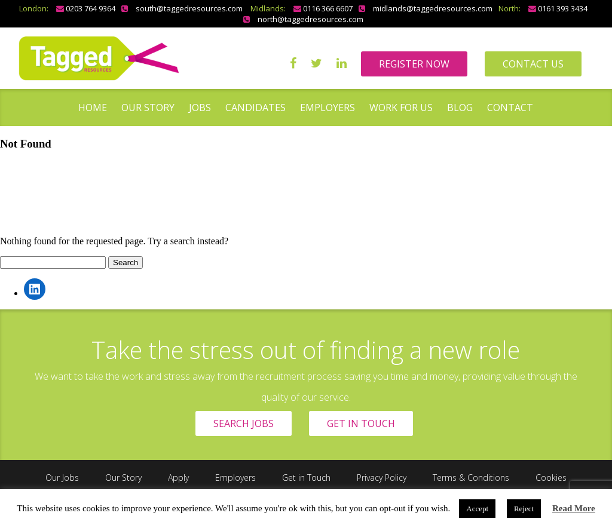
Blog (460, 107)
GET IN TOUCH (361, 423)
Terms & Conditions (471, 477)
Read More (573, 508)
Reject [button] (524, 508)
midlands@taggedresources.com (432, 8)
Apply (178, 477)
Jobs (200, 107)
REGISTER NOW (414, 63)
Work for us (401, 107)
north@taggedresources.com (310, 19)
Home (92, 107)
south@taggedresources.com (189, 8)
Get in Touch (306, 477)
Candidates (255, 107)
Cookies (551, 477)
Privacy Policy (381, 477)
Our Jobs (62, 477)
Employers (327, 107)
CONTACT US (533, 63)
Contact (510, 107)
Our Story (148, 107)
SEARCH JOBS (243, 423)
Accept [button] (477, 508)
